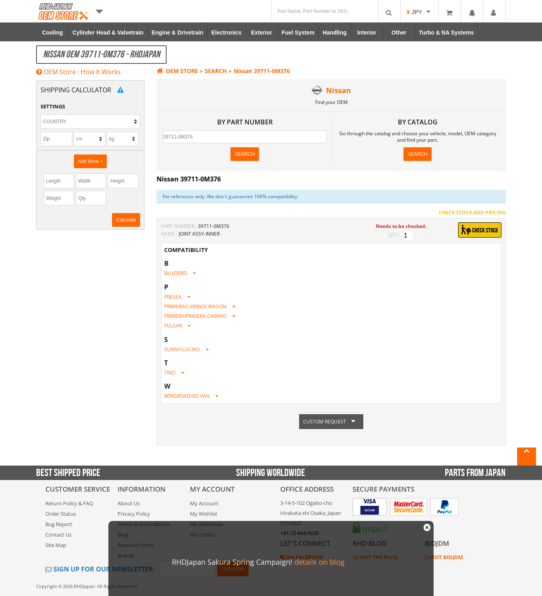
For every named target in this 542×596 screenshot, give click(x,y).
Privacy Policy (134, 513)
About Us (129, 503)
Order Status (60, 513)
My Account (204, 503)
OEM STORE (177, 71)
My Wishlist (203, 513)
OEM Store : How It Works (78, 71)
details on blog (319, 562)
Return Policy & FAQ (69, 503)
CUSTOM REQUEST (331, 421)
